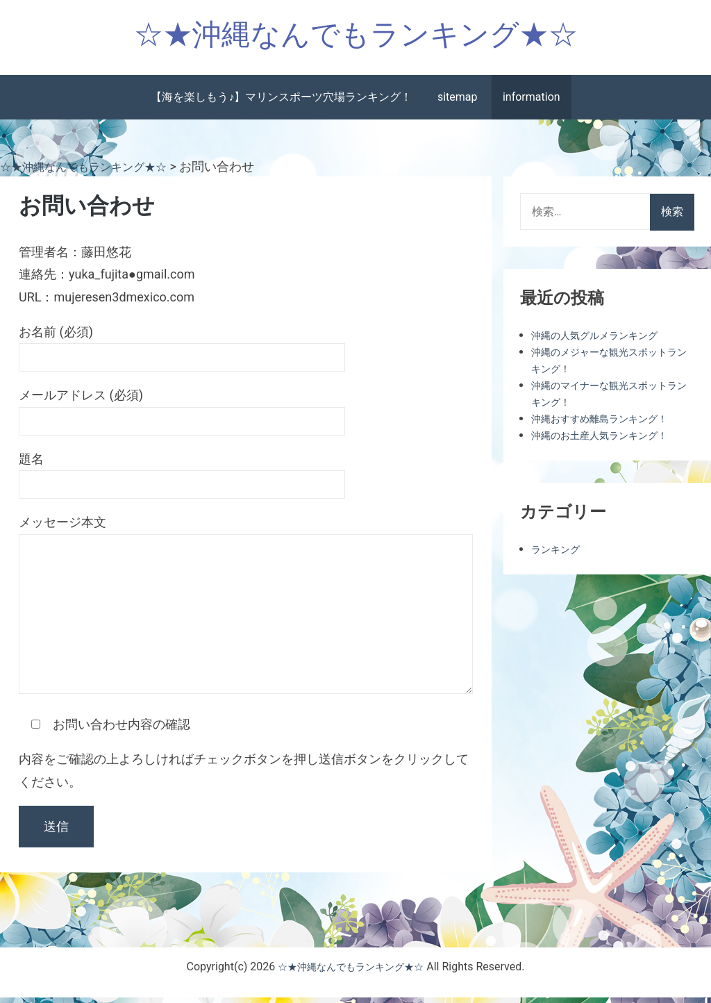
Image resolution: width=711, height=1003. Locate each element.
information (531, 103)
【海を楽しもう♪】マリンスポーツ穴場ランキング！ (281, 103)
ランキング (559, 554)
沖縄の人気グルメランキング (603, 340)
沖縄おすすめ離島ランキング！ (609, 424)
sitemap (457, 103)
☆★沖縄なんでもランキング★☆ (356, 37)
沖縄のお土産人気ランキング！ (609, 440)
